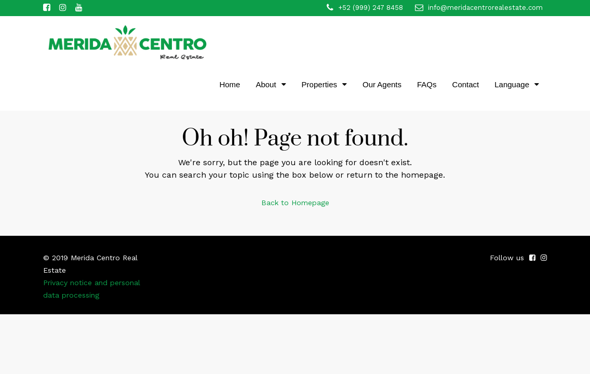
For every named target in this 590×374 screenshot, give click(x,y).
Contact (465, 84)
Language (511, 84)
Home (229, 84)
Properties (319, 84)
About (266, 84)
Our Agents (382, 84)
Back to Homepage (295, 202)
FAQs (427, 84)
